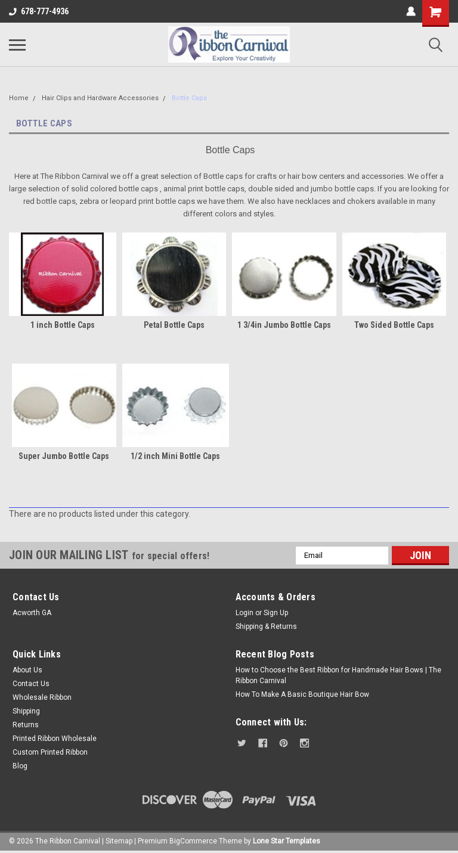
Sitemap (119, 841)
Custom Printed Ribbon (50, 752)
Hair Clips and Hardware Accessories (100, 98)
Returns (26, 725)
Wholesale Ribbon (42, 697)
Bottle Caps (189, 98)
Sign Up (276, 613)
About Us (27, 670)
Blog (20, 766)
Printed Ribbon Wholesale (55, 738)
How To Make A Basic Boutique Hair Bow (302, 694)
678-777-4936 (39, 11)
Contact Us (31, 684)
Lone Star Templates (286, 841)
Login (244, 613)
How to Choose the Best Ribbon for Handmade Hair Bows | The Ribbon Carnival (338, 675)
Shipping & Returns (266, 626)
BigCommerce (193, 841)
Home (19, 98)
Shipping (26, 711)
